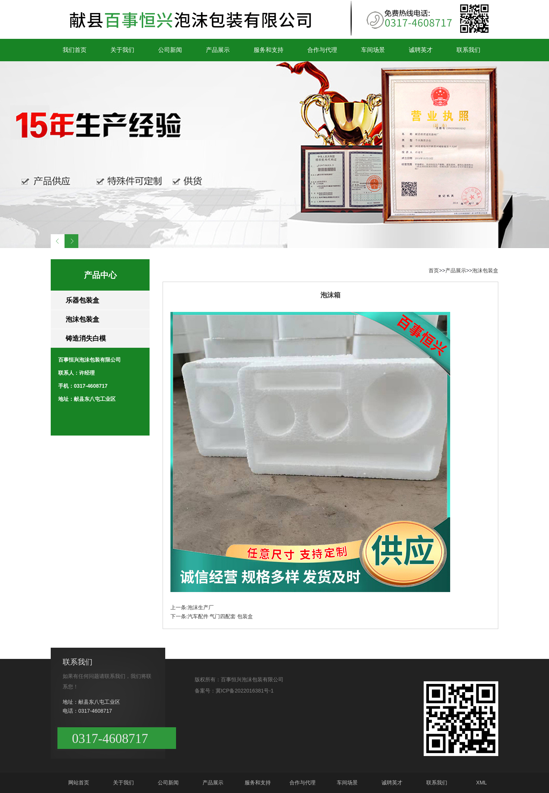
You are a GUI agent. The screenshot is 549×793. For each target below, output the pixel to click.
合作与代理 (322, 50)
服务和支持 (268, 50)
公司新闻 (170, 50)
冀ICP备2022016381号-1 (245, 691)
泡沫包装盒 (82, 319)
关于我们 (122, 50)
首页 (434, 270)
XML (481, 783)
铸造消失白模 (86, 338)
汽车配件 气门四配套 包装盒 (220, 616)
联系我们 (468, 50)
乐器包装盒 (82, 300)
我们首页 (75, 50)
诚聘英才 (421, 50)
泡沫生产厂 (201, 607)
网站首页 (78, 783)
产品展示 (218, 50)
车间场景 (373, 50)
